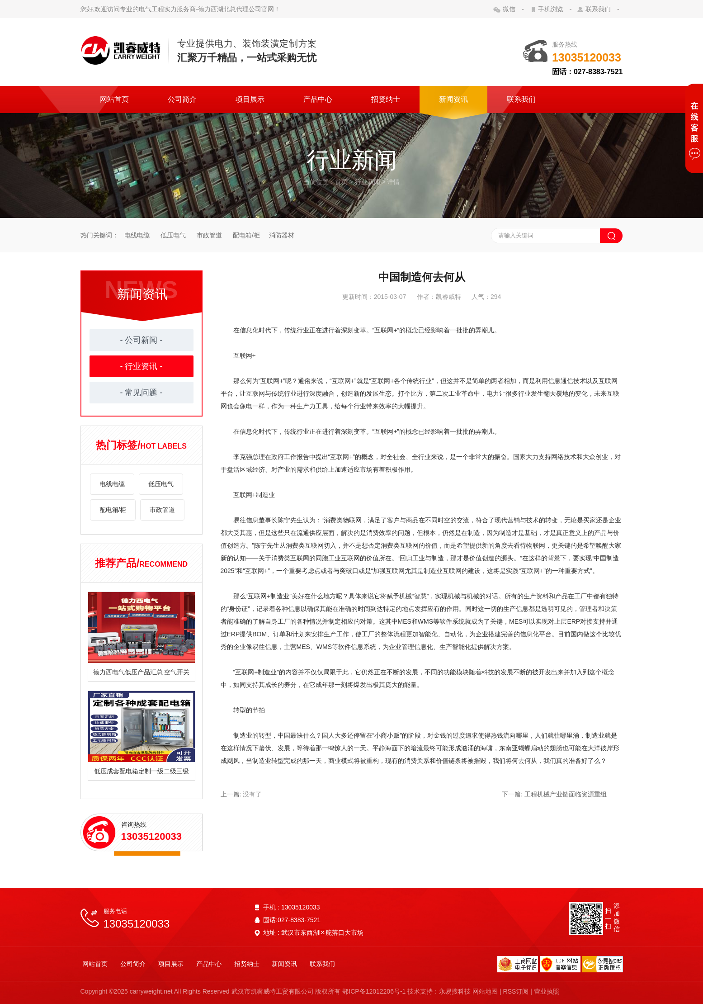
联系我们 (598, 9)
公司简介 (182, 99)
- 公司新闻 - (141, 340)
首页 (341, 181)
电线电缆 (137, 235)
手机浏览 (550, 9)
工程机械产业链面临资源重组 (565, 794)
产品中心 (317, 99)
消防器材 (281, 235)
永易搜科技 (455, 991)
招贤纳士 (385, 99)
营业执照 (546, 991)
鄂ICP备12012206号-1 (374, 991)
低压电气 (174, 235)
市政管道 (209, 235)
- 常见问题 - (141, 392)
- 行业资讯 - (141, 366)
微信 (510, 9)
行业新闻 (367, 181)
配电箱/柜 (245, 235)
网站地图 (485, 991)
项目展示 (250, 99)
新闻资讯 (453, 99)
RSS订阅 (516, 991)
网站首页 (114, 99)
